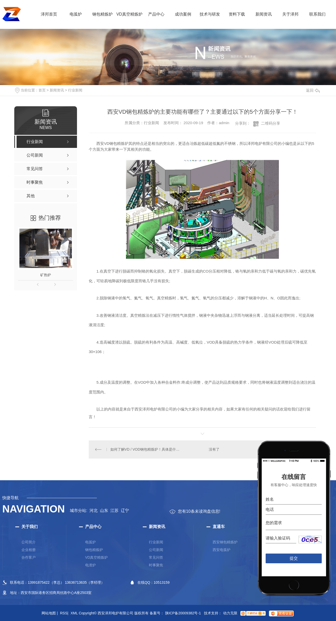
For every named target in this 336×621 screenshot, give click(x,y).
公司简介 (28, 542)
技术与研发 (210, 14)
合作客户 (28, 557)
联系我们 (317, 14)
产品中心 (156, 14)
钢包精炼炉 (102, 14)
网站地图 (50, 613)
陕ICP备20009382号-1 (183, 613)
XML (74, 613)
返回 (313, 90)
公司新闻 (156, 550)
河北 (93, 510)
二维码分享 (270, 123)
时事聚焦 (156, 565)
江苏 (114, 510)
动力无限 (230, 613)
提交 (294, 558)
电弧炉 (76, 14)
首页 (42, 90)
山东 (104, 510)
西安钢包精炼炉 (225, 542)
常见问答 (156, 557)
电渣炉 (90, 565)
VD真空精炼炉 (129, 14)
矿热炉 (45, 275)
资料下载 (237, 14)
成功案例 (183, 14)
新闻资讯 (263, 14)
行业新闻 (75, 90)
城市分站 (78, 510)
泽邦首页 (49, 14)
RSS (64, 613)
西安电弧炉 (221, 550)
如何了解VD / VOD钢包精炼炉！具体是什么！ (145, 449)
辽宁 (125, 510)
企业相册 (28, 550)
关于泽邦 (290, 14)
